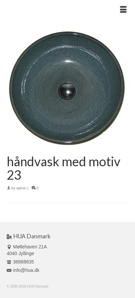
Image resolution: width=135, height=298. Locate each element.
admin (21, 188)
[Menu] (123, 10)
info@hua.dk (23, 270)
